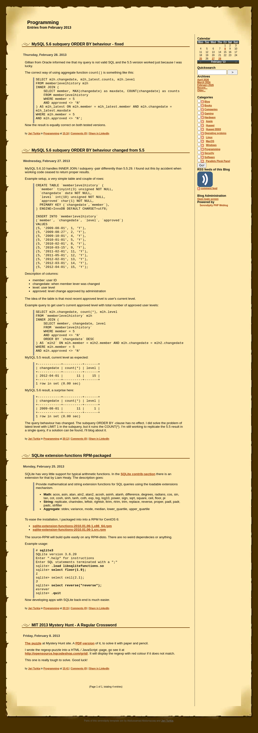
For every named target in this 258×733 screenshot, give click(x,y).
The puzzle (33, 643)
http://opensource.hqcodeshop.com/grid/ (56, 653)
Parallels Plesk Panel (218, 161)
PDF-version (85, 643)
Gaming (209, 113)
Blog (207, 101)
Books (208, 105)
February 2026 (205, 85)
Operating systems (215, 133)
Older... (201, 90)
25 (200, 58)
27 (213, 58)
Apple (209, 121)
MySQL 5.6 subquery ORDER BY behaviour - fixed (78, 44)
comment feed (209, 188)
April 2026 (203, 79)
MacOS (210, 141)
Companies (211, 109)
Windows (211, 145)
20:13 (66, 438)
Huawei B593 (213, 129)
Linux (209, 137)
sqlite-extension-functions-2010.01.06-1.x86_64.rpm (72, 526)
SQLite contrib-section (137, 474)
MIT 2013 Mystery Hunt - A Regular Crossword (74, 625)
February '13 (218, 61)
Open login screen (207, 199)
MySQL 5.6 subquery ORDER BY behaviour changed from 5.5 (88, 150)
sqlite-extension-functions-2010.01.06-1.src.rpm (69, 529)
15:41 (66, 668)
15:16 (66, 133)
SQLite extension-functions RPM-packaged (71, 455)
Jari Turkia (34, 133)
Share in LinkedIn (99, 133)
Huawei (210, 125)
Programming (43, 22)
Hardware (210, 117)
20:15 (66, 608)
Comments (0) (79, 133)
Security (209, 153)
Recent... (202, 87)
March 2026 (203, 82)
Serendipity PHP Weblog (214, 205)
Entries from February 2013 (49, 27)
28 (219, 58)
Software (210, 157)
